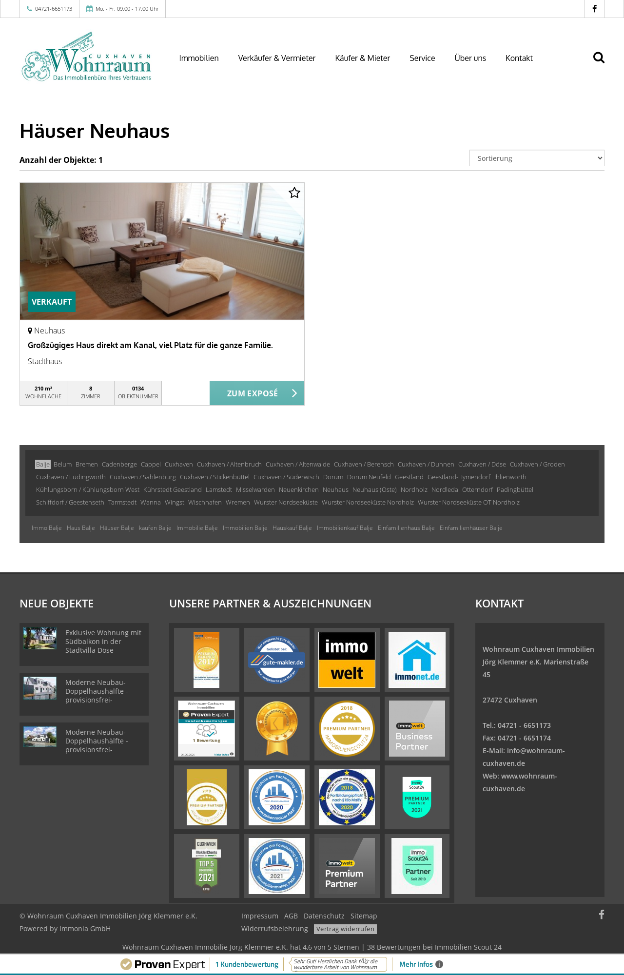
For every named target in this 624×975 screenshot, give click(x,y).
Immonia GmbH (85, 928)
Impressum (259, 915)
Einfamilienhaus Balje (406, 528)
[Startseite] (87, 57)
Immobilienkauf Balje (345, 528)
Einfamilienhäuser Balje (471, 528)
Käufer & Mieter (362, 58)
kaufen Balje (155, 528)
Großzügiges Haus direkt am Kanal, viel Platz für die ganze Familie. (150, 345)
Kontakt (519, 58)
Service (422, 58)
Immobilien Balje (245, 528)
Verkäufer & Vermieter (277, 58)
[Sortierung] (537, 158)
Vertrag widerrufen (345, 928)
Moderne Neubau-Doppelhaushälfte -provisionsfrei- (96, 691)
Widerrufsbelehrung (274, 928)
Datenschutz (324, 915)
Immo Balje (47, 528)
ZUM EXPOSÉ (252, 393)
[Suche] (603, 64)
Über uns (471, 58)
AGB (291, 915)
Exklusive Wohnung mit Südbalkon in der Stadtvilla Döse (103, 641)
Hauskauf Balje (292, 528)
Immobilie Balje (197, 528)
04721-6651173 (53, 8)
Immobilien (199, 58)
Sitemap (364, 915)
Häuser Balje (117, 528)
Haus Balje (81, 528)
